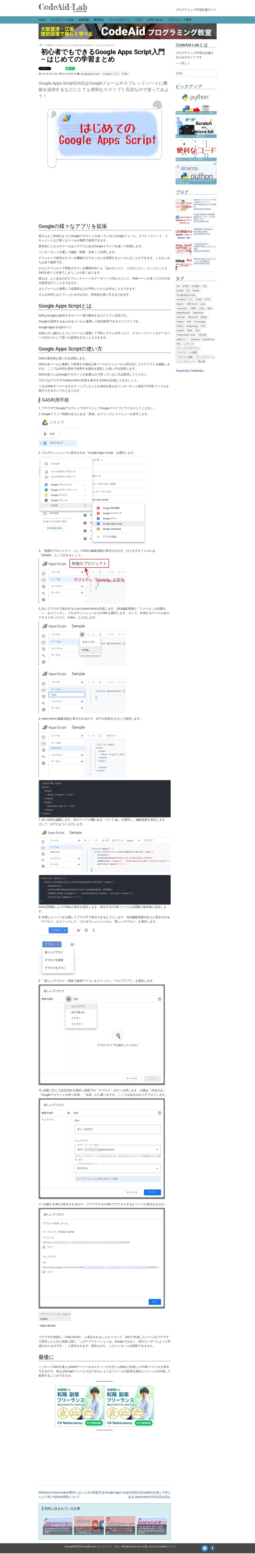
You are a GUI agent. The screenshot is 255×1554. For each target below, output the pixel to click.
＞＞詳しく (183, 63)
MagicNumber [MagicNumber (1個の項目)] (183, 312)
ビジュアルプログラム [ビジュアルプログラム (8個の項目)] (188, 348)
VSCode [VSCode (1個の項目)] (202, 334)
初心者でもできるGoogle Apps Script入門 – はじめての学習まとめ (86, 45)
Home (42, 19)
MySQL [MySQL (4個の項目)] (204, 317)
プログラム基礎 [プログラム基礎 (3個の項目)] (185, 357)
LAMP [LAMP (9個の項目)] (193, 308)
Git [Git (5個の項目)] (188, 290)
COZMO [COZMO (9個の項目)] (195, 286)
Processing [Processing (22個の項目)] (200, 321)
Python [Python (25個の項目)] (180, 326)
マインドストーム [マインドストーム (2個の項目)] (205, 357)
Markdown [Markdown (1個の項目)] (198, 312)
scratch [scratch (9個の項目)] (180, 330)
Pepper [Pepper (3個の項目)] (180, 321)
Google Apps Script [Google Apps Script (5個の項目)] (186, 295)
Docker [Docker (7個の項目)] (180, 290)
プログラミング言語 (62, 19)
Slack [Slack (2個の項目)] (189, 330)
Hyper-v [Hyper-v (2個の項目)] (180, 304)
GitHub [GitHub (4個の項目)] (196, 290)
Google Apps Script (90, 73)
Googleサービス (111, 73)
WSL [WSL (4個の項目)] (179, 343)
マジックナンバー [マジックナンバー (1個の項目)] (186, 361)
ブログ (139, 19)
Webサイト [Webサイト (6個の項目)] (182, 339)
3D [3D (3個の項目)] (178, 286)
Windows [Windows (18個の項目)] (195, 339)
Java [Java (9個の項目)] (202, 304)
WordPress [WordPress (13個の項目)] (208, 339)
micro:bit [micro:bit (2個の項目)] (181, 317)
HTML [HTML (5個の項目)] (199, 299)
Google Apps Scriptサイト (55, 328)
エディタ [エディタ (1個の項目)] (188, 343)
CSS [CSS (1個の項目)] (205, 286)
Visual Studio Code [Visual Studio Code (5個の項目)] (186, 334)
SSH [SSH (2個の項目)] (197, 330)
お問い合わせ (155, 19)
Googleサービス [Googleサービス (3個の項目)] (185, 299)
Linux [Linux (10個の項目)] (201, 308)
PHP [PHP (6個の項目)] (189, 321)
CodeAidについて (166, 1547)
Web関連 (84, 19)
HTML (125, 73)
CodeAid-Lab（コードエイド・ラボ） (101, 1547)
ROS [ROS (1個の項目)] (203, 326)
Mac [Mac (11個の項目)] (210, 308)
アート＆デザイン (119, 19)
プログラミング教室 (179, 19)
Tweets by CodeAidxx (190, 370)
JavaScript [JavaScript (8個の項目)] (182, 308)
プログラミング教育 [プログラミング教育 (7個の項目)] (187, 352)
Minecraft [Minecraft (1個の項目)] (192, 317)
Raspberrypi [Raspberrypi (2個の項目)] (192, 326)
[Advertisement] (105, 195)
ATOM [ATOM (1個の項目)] (185, 286)
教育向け (99, 19)
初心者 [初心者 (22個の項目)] (201, 361)
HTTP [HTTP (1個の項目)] (207, 299)
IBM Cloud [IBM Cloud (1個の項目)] (192, 304)
